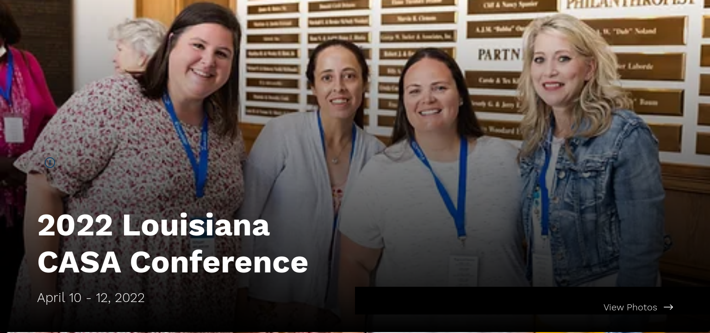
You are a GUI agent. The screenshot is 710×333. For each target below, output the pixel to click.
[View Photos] (532, 307)
